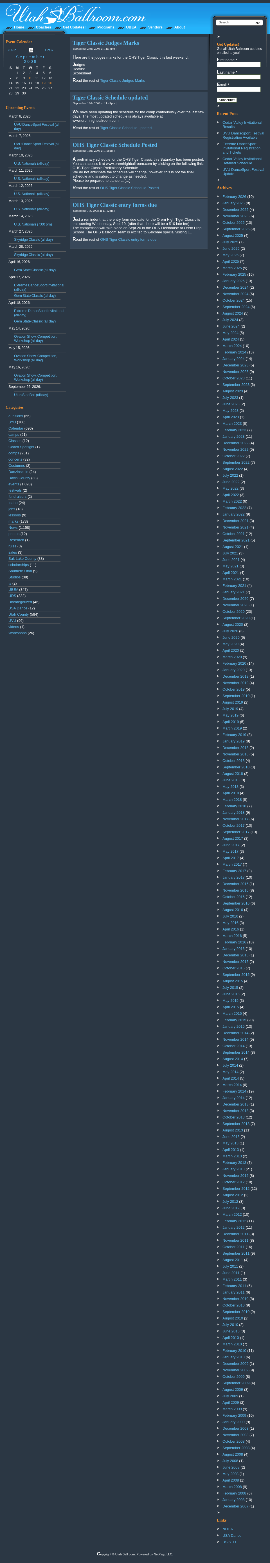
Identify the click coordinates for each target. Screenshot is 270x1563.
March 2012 (232, 1214)
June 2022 (231, 482)
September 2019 (235, 696)
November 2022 (235, 449)
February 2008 (234, 1493)
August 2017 (232, 838)
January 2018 (233, 812)
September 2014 (235, 1052)
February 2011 (234, 1286)
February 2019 (234, 735)
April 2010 (230, 1338)
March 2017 (232, 864)
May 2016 (230, 923)
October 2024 (233, 300)
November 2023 (235, 372)
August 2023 (232, 391)
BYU (12, 422)
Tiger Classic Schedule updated (110, 97)
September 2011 (235, 1253)
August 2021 (232, 547)
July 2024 (230, 320)
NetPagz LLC (163, 1554)
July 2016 (230, 916)
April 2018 (230, 793)
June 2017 (231, 845)
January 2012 (233, 1227)
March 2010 (232, 1344)
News (13, 527)
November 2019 (235, 683)
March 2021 (232, 579)
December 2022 (235, 443)
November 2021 (235, 527)
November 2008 (235, 1435)
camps (13, 434)
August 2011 (232, 1260)
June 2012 (231, 1208)
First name (227, 60)
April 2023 (230, 417)
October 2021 (233, 534)
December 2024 (235, 287)
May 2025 (230, 255)
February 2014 (234, 1091)
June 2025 (231, 248)
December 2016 (235, 884)
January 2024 (233, 359)
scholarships (18, 565)
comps (13, 453)
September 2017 (235, 832)
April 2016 (230, 929)
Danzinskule (18, 472)
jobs (11, 509)
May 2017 (230, 851)
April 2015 (230, 1007)
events (13, 484)
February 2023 (234, 430)
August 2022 (232, 469)
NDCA (227, 1529)
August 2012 (232, 1195)
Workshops (17, 633)
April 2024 (230, 339)
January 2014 (233, 1098)
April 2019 (230, 722)
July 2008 (230, 1461)
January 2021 (233, 592)
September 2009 (235, 1383)
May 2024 (230, 333)
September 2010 (235, 1312)
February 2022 (234, 508)
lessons (14, 515)
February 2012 (234, 1221)
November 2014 (235, 1039)
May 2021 (230, 566)
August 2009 (232, 1389)
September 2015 (235, 974)
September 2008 (30, 59)
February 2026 (234, 196)
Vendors (155, 27)
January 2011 (233, 1292)
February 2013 (234, 1162)
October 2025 (233, 222)
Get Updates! (74, 27)
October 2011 (233, 1247)
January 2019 (233, 741)
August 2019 (232, 702)
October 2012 (233, 1182)
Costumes (16, 465)
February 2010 (234, 1350)
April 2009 (230, 1402)
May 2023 (230, 410)
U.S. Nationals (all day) (31, 163)
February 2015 (234, 1020)
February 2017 (234, 871)
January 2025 (233, 281)
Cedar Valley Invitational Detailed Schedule (242, 161)
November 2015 (235, 962)
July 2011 (230, 1266)
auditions (15, 416)
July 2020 (230, 631)
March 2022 (232, 501)
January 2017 (233, 877)
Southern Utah (20, 571)
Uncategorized (20, 602)
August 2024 (232, 313)
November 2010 (235, 1299)
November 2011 (235, 1240)
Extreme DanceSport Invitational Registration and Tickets (241, 148)
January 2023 (233, 436)
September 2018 (235, 767)
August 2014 (232, 1059)
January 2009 (233, 1422)
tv (9, 583)
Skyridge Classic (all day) (33, 239)
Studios (14, 577)
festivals (15, 490)
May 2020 (230, 644)
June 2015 (231, 994)
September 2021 (235, 540)
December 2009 (235, 1363)
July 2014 (230, 1065)
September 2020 (235, 618)
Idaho (13, 503)
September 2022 (235, 462)
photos (13, 534)
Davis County (19, 478)
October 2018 (233, 761)
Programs (105, 27)
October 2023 (233, 378)
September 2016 (235, 903)
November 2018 (235, 754)
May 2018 (230, 786)
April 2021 (230, 573)
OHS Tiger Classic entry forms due (115, 205)
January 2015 (233, 1026)
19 (44, 83)
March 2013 (232, 1156)
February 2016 (234, 942)
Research (16, 540)
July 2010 (230, 1325)
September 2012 (235, 1188)
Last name (227, 72)
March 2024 (232, 346)
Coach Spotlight (21, 447)
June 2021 (231, 560)
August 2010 (232, 1318)
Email (223, 84)
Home (19, 27)
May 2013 (230, 1143)
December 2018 (235, 748)
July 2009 (230, 1396)
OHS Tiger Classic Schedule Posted (115, 145)
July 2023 (230, 397)
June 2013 (231, 1137)
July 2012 (230, 1201)
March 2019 (232, 728)
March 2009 (232, 1409)
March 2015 (232, 1013)
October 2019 (233, 689)
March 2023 (232, 423)
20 (50, 83)
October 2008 (233, 1441)
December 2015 (235, 955)
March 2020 (232, 657)
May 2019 (230, 715)
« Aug (12, 50)
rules (12, 546)
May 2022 (230, 488)
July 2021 (230, 553)
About (179, 27)
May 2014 (230, 1072)
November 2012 (235, 1175)
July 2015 (230, 987)
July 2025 (230, 242)
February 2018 (234, 806)
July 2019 (230, 709)
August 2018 (232, 773)
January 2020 (233, 670)
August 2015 (232, 981)
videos (13, 627)
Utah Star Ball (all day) (31, 395)
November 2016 (235, 890)
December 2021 (235, 521)
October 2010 (233, 1305)
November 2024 (235, 294)
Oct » (49, 50)
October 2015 (233, 968)
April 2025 (230, 261)
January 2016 (233, 949)
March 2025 (232, 268)
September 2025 (235, 229)
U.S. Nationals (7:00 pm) (33, 224)
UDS (12, 596)
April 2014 (230, 1078)
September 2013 (235, 1124)
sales (12, 552)
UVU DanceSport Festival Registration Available (243, 135)
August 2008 (232, 1454)
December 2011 (235, 1234)
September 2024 (235, 307)
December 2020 (235, 598)
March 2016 (232, 936)
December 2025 (235, 209)
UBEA (131, 27)
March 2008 (232, 1487)
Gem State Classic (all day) (35, 270)
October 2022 (233, 456)
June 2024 (231, 326)
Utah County (18, 614)
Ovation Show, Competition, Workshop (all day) (35, 338)
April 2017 (230, 858)
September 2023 (235, 385)
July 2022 (230, 475)
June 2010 (231, 1331)
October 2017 (233, 825)
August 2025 (232, 235)
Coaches (43, 27)
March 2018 (232, 799)
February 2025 (234, 274)
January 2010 (233, 1357)
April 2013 (230, 1150)
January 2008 (233, 1500)
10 (30, 78)
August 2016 (232, 910)
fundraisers (17, 496)
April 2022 (230, 495)
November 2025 (235, 216)
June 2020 (231, 637)
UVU (12, 620)
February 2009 (234, 1415)
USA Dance (17, 608)
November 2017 (235, 819)
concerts (15, 459)
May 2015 (230, 1000)
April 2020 (230, 650)
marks (13, 521)
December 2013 (235, 1104)
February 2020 (234, 663)
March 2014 (232, 1085)
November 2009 (235, 1370)
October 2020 (233, 611)
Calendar (15, 428)
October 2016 (233, 897)
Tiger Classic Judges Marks (106, 43)
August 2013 (232, 1130)
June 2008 (231, 1467)
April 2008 (230, 1480)
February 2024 (234, 352)
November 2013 (235, 1111)
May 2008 (230, 1474)
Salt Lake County (22, 558)
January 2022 (233, 514)
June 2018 (231, 780)
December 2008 (235, 1428)
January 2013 (233, 1169)
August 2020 (232, 624)
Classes (14, 441)
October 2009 (233, 1376)
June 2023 (231, 404)
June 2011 (231, 1273)
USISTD (229, 1542)
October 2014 (233, 1046)
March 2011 (232, 1279)
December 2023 (235, 365)
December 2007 (235, 1506)
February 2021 (234, 585)
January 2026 (233, 203)
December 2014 (235, 1033)
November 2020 (235, 605)
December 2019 (235, 676)
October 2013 (233, 1117)
